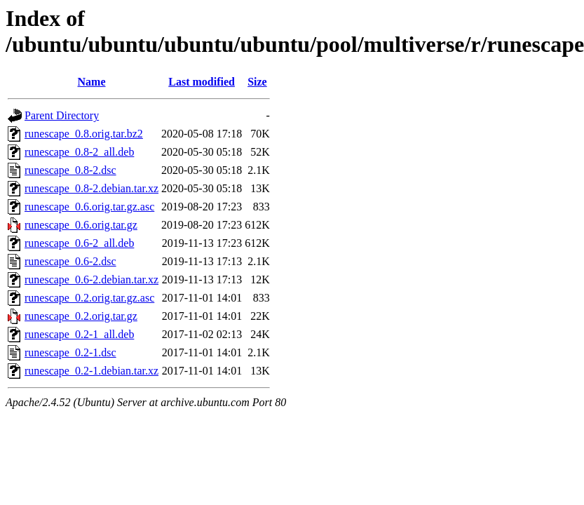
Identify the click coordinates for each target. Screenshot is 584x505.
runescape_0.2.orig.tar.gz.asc (89, 298)
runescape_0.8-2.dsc (70, 170)
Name (92, 82)
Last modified (201, 82)
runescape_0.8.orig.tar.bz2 (84, 134)
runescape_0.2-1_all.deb (79, 334)
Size (257, 82)
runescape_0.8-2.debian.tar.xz (91, 188)
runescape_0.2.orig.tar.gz (81, 316)
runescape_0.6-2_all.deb (79, 243)
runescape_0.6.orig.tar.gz (81, 225)
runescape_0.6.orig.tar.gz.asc (89, 207)
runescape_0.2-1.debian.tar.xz (91, 371)
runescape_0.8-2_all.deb (79, 152)
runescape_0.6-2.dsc (70, 261)
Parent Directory (62, 115)
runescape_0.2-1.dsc (70, 352)
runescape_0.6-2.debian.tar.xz (91, 279)
